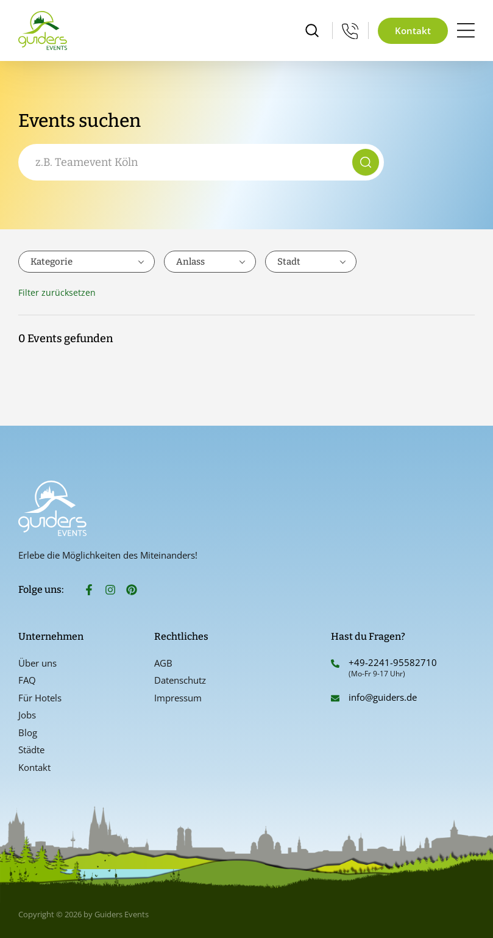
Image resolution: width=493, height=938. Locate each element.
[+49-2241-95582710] (335, 663)
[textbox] (86, 261)
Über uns (37, 663)
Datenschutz (180, 680)
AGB (163, 663)
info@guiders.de (384, 697)
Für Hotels (40, 698)
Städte (31, 749)
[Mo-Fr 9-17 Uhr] (350, 30)
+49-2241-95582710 (393, 662)
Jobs (27, 715)
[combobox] (187, 162)
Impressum (178, 698)
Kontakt (34, 767)
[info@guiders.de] (335, 698)
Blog (27, 732)
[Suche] (365, 162)
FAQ (27, 680)
